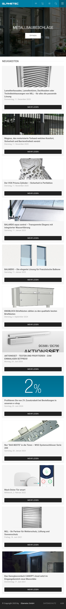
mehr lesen (33, 107)
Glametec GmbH (27, 603)
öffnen (33, 36)
